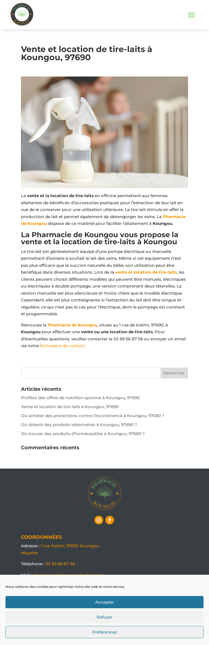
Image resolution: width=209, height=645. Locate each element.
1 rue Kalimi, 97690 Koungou (70, 545)
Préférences (104, 632)
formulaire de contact (62, 345)
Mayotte (29, 552)
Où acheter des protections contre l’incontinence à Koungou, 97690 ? (92, 415)
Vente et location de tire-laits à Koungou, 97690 (70, 406)
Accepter (104, 602)
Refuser (104, 617)
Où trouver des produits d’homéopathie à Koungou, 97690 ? (83, 433)
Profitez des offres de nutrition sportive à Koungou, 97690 (80, 397)
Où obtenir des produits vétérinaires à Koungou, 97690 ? (79, 424)
